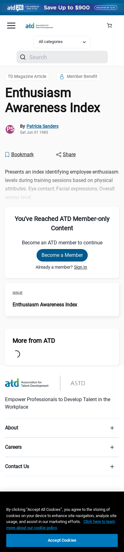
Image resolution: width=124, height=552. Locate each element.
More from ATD (33, 340)
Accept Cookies (62, 540)
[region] (62, 522)
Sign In (80, 267)
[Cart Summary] (111, 25)
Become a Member (62, 255)
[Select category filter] (62, 42)
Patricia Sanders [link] (42, 126)
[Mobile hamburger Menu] (11, 26)
